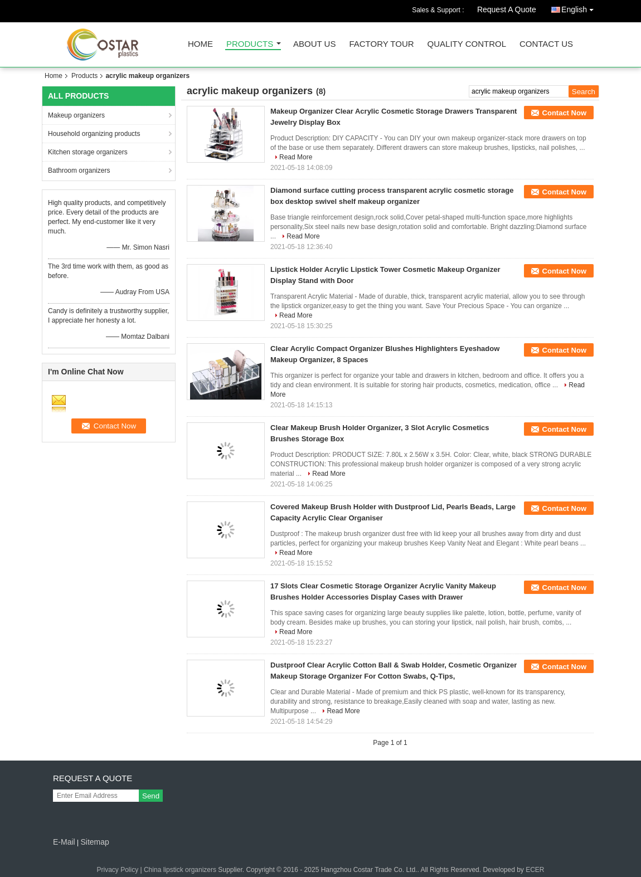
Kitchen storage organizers (88, 152)
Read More (295, 157)
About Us (314, 44)
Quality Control (467, 44)
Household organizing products (94, 134)
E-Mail (64, 841)
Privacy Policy (117, 870)
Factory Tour (381, 44)
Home (200, 44)
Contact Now (564, 113)
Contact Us (546, 44)
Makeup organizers (76, 115)
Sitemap (94, 841)
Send (150, 796)
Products (249, 44)
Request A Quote (506, 9)
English (580, 7)
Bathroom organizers (79, 170)
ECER (535, 870)
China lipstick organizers (180, 870)
